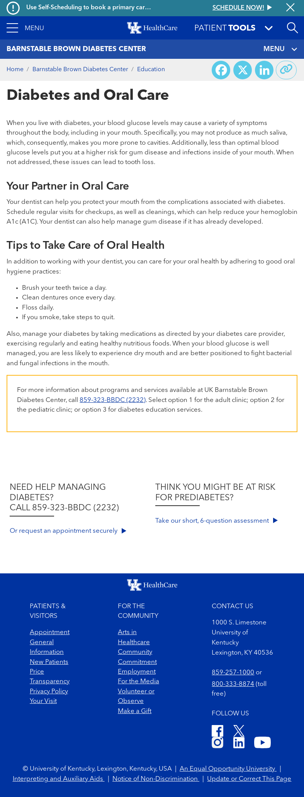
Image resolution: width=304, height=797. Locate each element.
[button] (25, 27)
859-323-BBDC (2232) (113, 400)
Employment (137, 672)
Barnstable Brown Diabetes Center (80, 70)
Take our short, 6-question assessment (216, 521)
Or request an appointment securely (68, 531)
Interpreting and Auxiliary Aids (59, 779)
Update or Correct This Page (249, 779)
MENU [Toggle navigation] (280, 49)
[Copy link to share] (286, 70)
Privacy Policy (49, 691)
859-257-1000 (233, 672)
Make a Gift (134, 711)
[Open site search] (292, 27)
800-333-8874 (233, 684)
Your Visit (43, 701)
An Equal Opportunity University (228, 769)
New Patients (49, 662)
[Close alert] (290, 8)
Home (15, 70)
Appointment (50, 632)
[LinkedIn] (239, 744)
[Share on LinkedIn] (264, 70)
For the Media (138, 681)
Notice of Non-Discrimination (155, 779)
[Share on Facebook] (221, 70)
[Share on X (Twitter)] (242, 70)
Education (151, 70)
